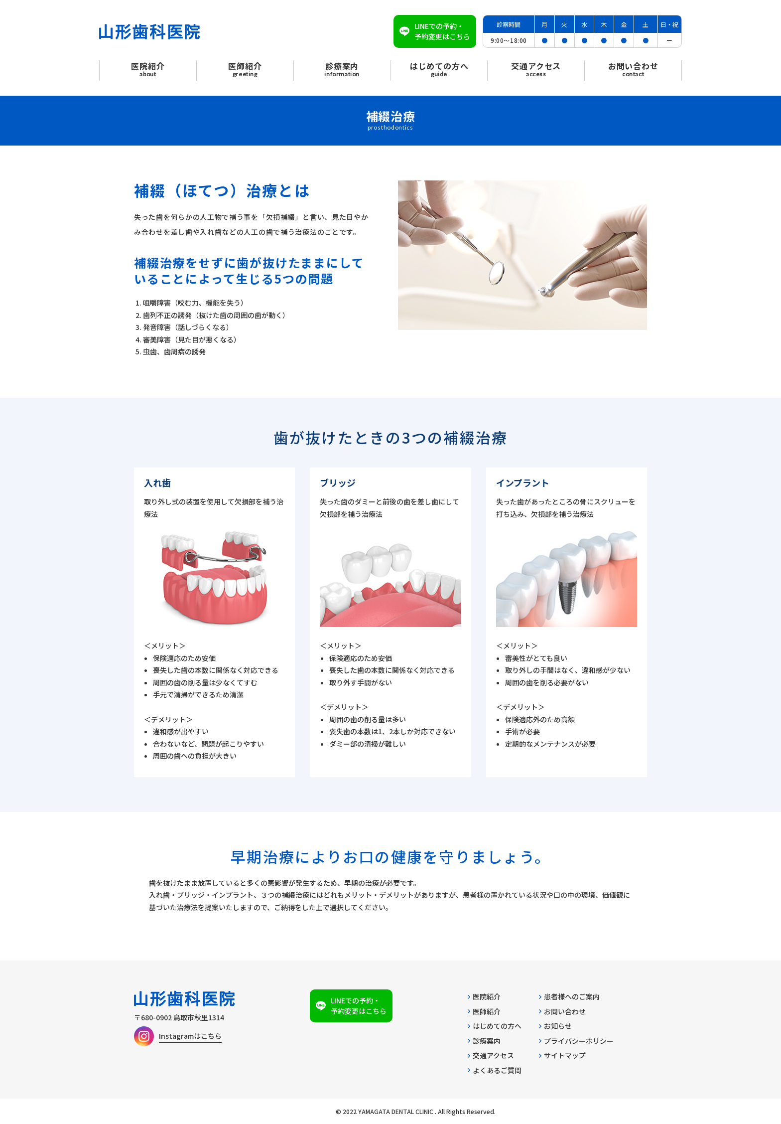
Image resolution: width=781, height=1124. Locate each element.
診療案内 (484, 1041)
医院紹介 (484, 996)
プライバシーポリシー (576, 1041)
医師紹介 (484, 1011)
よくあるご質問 (494, 1070)
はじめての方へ (494, 1026)
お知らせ (555, 1026)
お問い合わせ (562, 1011)
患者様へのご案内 (569, 996)
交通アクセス (491, 1055)
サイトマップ (562, 1055)
